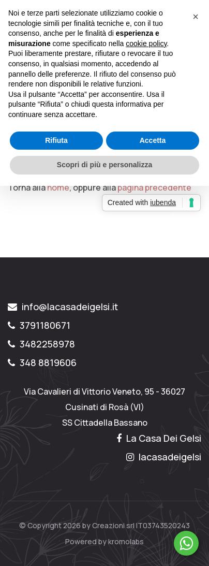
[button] (195, 16)
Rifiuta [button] (56, 140)
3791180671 (39, 325)
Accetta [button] (153, 140)
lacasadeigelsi (163, 457)
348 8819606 (42, 362)
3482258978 (41, 344)
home (58, 187)
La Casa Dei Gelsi (158, 438)
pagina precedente (154, 187)
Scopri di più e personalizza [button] (104, 165)
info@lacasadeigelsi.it (63, 306)
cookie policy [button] (146, 43)
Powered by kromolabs (104, 541)
